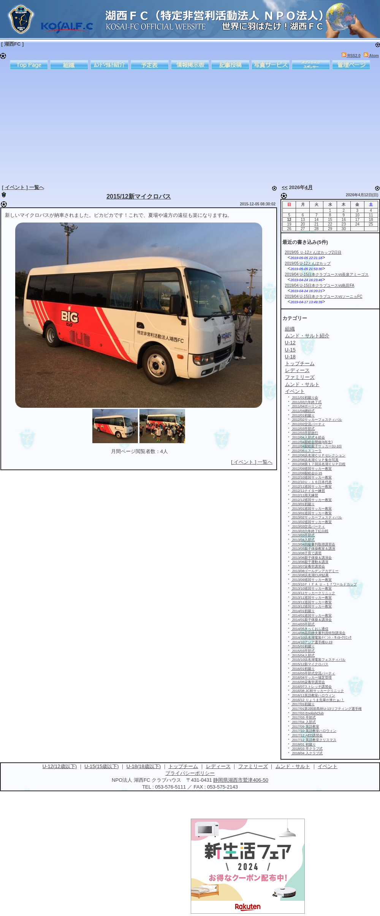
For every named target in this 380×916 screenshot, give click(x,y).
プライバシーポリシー (190, 773)
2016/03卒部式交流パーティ (313, 673)
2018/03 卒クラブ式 (307, 749)
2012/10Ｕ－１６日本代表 (311, 482)
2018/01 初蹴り (303, 744)
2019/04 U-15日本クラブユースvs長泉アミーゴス (327, 274)
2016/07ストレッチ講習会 (311, 687)
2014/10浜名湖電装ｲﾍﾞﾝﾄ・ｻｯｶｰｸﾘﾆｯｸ (321, 637)
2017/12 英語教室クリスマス (313, 740)
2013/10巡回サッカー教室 (311, 588)
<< (285, 187)
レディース (218, 766)
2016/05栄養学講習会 (308, 682)
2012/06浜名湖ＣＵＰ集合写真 (315, 460)
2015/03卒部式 (303, 651)
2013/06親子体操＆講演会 (311, 558)
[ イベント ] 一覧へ (23, 187)
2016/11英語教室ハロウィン (313, 695)
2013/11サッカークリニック (313, 593)
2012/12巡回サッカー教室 (311, 500)
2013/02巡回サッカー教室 (311, 522)
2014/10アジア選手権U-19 (311, 642)
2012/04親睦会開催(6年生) (311, 442)
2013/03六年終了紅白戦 (309, 531)
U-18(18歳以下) (144, 766)
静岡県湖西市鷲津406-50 (240, 780)
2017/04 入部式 (303, 722)
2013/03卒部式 (303, 535)
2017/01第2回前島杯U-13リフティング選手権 (326, 709)
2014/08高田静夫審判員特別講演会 (318, 633)
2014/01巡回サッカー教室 (311, 615)
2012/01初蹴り (303, 415)
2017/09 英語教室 (305, 726)
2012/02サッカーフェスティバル (316, 419)
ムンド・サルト (293, 766)
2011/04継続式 (303, 411)
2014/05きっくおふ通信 (309, 629)
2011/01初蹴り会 (304, 397)
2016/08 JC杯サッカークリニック (317, 691)
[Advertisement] (115, 125)
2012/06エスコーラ (306, 451)
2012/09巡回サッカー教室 (311, 469)
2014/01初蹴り (303, 611)
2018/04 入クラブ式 (307, 753)
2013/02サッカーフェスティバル (316, 517)
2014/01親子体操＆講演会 (311, 620)
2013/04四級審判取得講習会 (313, 544)
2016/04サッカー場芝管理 (311, 677)
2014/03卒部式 (303, 624)
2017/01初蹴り (303, 704)
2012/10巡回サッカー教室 (311, 477)
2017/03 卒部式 (303, 717)
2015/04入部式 (303, 655)
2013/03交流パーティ (308, 526)
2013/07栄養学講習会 (308, 566)
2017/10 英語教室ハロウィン (313, 731)
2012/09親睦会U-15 (306, 473)
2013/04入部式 (303, 540)
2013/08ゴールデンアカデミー (315, 571)
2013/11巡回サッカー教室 (311, 598)
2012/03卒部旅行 (304, 433)
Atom (371, 56)
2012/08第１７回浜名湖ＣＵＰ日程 (318, 464)
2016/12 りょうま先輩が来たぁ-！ (317, 700)
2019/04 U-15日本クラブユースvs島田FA (320, 285)
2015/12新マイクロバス (138, 196)
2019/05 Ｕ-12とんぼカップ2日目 (313, 252)
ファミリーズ (253, 766)
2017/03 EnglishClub (307, 713)
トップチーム (183, 766)
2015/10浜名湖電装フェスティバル (318, 660)
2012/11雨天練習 (304, 495)
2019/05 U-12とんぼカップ (308, 263)
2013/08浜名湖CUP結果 (310, 575)
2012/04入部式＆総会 (308, 437)
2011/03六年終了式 (306, 402)
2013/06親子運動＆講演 (309, 562)
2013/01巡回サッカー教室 (311, 508)
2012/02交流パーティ (308, 424)
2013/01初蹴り (303, 504)
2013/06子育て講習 (306, 553)
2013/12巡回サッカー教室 (311, 606)
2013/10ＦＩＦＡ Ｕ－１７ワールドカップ (324, 584)
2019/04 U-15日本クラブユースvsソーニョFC (324, 296)
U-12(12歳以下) (60, 766)
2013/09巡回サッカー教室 (311, 580)
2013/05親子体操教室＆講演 (313, 548)
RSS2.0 (351, 56)
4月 (308, 187)
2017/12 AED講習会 (307, 735)
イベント (327, 766)
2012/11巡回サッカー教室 (311, 486)
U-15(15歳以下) (101, 766)
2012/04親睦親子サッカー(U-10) (316, 446)
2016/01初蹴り (303, 669)
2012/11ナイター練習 (308, 491)
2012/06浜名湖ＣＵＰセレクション (318, 455)
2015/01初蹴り (303, 646)
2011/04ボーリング (306, 406)
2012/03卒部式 (303, 429)
